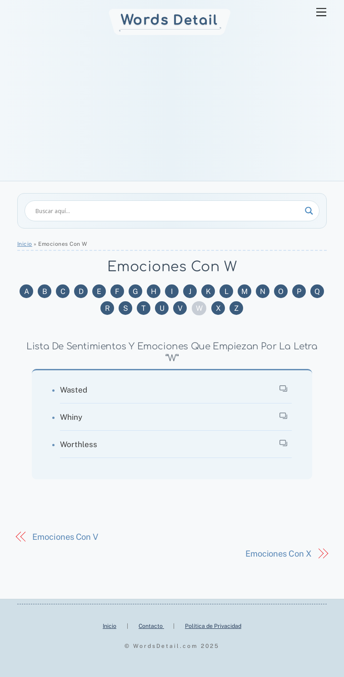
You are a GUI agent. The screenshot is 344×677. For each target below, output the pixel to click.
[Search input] (167, 210)
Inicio (24, 244)
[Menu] (321, 12)
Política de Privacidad (213, 625)
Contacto (151, 625)
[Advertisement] (172, 112)
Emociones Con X (278, 553)
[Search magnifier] (309, 210)
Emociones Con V (65, 537)
